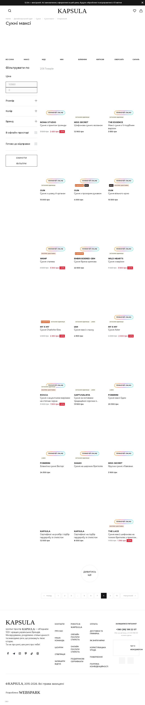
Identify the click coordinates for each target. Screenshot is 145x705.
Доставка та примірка (96, 632)
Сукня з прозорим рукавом (87, 193)
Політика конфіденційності (99, 665)
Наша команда (59, 639)
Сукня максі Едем (117, 398)
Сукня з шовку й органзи (52, 193)
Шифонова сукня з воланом (88, 125)
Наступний (129, 596)
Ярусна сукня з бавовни (120, 466)
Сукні (38, 19)
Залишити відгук (60, 662)
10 (117, 596)
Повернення (96, 657)
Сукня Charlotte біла (50, 330)
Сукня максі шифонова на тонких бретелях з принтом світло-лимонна (122, 537)
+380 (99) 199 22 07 (126, 629)
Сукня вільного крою (118, 193)
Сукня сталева (47, 261)
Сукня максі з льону (84, 330)
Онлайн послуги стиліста (75, 649)
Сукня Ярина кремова (85, 261)
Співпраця (60, 654)
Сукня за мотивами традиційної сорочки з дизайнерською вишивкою (88, 401)
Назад (47, 596)
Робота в (76, 625)
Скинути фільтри (21, 161)
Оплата (94, 624)
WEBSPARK (29, 692)
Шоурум (59, 647)
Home (8, 19)
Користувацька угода (98, 648)
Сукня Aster (114, 330)
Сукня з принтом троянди (53, 125)
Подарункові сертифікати (77, 660)
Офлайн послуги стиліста (75, 637)
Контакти (59, 624)
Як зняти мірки (97, 640)
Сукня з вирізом (116, 261)
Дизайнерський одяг (23, 19)
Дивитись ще (89, 573)
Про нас (59, 631)
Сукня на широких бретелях (88, 466)
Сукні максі (49, 19)
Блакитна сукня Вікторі (52, 466)
